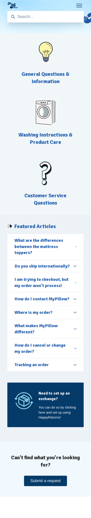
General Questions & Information (45, 78)
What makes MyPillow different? (45, 329)
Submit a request (45, 481)
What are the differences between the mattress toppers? (45, 246)
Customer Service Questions (45, 199)
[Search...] (45, 17)
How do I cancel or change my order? (45, 348)
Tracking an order (45, 364)
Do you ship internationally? (45, 266)
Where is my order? (45, 312)
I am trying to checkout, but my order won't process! (45, 282)
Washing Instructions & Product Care (45, 138)
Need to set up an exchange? (54, 396)
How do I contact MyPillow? (45, 299)
